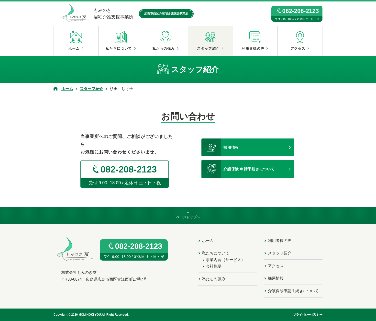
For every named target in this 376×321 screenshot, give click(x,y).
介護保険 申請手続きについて (238, 169)
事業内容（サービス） (225, 260)
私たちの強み (165, 40)
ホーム (76, 40)
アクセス (300, 40)
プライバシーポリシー (307, 314)
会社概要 (213, 266)
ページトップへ (188, 217)
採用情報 (220, 147)
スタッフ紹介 (210, 40)
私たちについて (121, 40)
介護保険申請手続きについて (293, 291)
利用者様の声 (255, 40)
